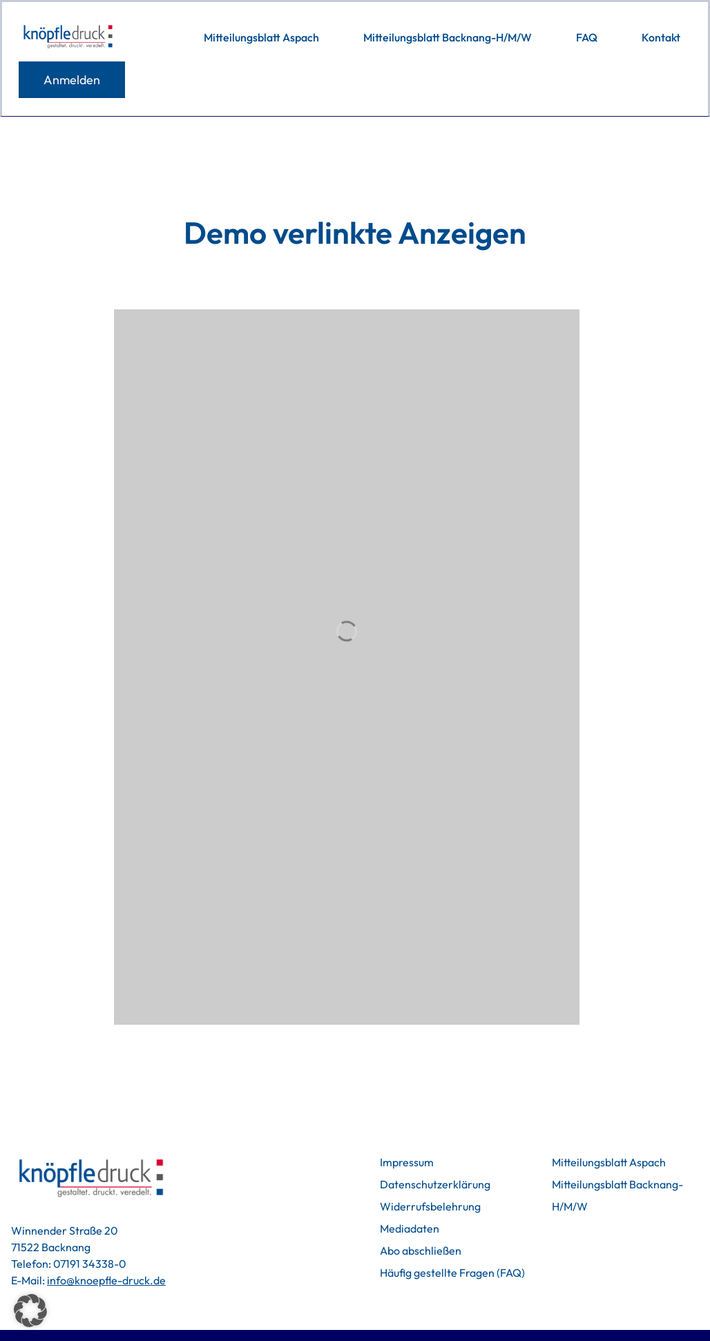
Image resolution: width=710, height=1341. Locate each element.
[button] (30, 1310)
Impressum (407, 1162)
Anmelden (72, 80)
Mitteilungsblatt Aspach (609, 1162)
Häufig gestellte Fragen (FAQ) (452, 1273)
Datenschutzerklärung (435, 1184)
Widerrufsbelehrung (430, 1206)
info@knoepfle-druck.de (106, 1280)
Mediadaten (409, 1228)
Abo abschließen (420, 1250)
